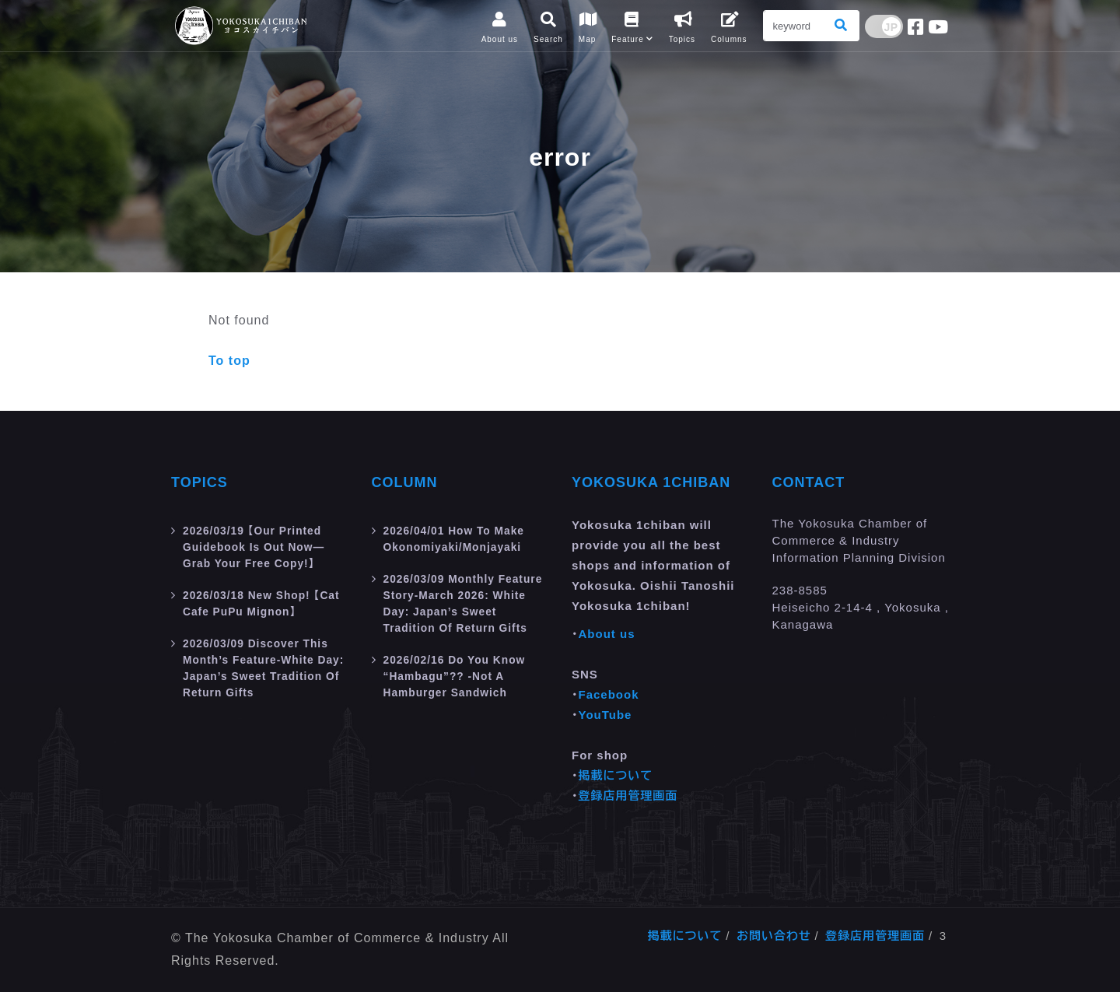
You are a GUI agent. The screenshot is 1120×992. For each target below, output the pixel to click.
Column (405, 482)
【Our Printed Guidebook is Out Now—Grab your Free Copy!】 (259, 546)
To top (229, 360)
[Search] (794, 25)
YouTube (605, 714)
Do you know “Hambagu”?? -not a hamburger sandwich (460, 686)
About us (607, 633)
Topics (199, 482)
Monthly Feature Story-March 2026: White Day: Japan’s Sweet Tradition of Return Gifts (464, 608)
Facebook (609, 694)
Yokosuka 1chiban (651, 482)
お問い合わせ (774, 935)
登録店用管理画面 (628, 795)
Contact (808, 482)
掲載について (616, 775)
